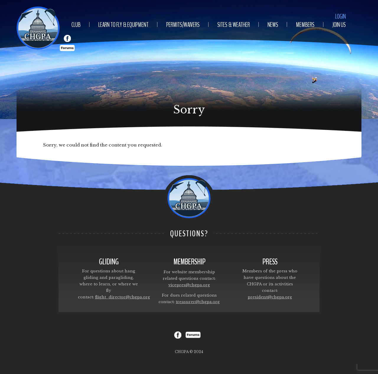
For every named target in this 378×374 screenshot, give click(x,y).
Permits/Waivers (183, 25)
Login (340, 16)
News (273, 25)
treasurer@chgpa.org (198, 301)
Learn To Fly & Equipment (123, 25)
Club (76, 25)
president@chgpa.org (270, 297)
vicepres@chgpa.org (189, 284)
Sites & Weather (233, 25)
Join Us (339, 25)
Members (305, 25)
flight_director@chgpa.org (122, 297)
